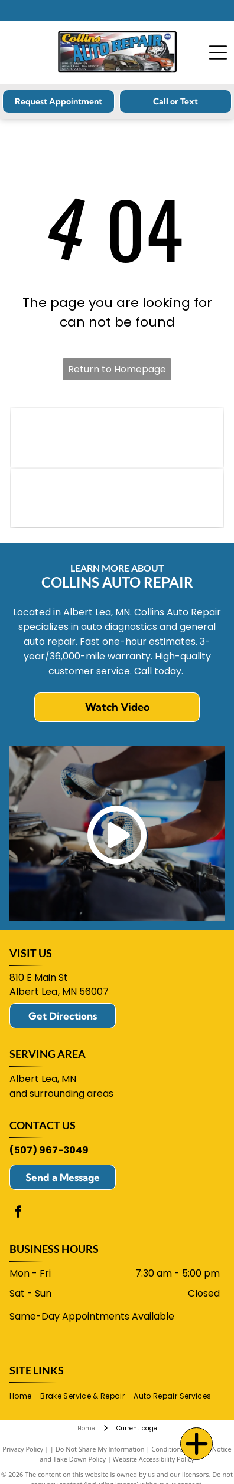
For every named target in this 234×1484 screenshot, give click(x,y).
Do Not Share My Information (100, 1449)
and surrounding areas (61, 1093)
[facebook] (18, 1213)
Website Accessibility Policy (153, 1459)
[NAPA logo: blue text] (117, 437)
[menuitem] (24, 1396)
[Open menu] (218, 52)
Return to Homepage (117, 369)
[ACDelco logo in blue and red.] (117, 498)
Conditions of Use (178, 1449)
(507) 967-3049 (49, 1150)
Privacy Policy (22, 1449)
